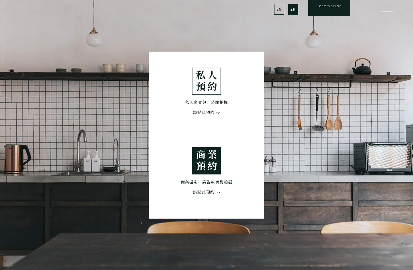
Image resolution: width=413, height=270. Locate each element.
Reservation (329, 5)
